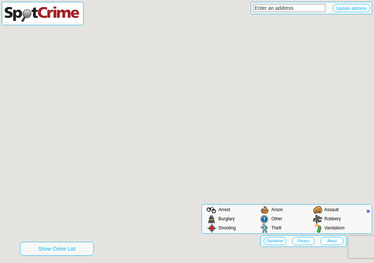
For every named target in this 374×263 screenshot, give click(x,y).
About (332, 241)
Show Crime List (57, 249)
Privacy (304, 241)
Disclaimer (275, 241)
